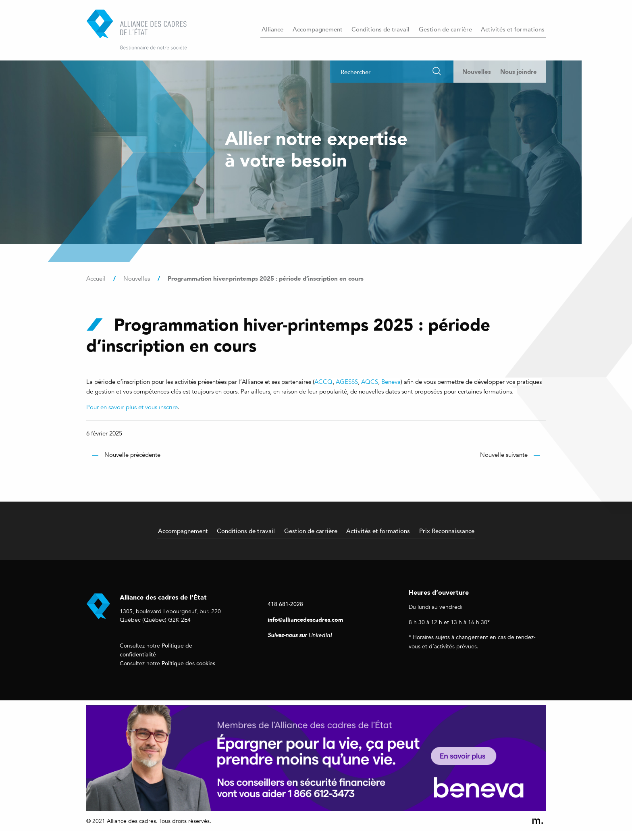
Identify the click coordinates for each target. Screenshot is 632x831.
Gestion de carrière (445, 29)
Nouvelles (476, 72)
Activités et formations (513, 29)
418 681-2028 (285, 603)
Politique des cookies (188, 663)
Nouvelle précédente (132, 454)
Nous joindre (518, 72)
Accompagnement (318, 29)
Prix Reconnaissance (446, 530)
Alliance (272, 29)
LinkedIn (319, 635)
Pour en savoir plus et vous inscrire (132, 407)
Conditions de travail (380, 29)
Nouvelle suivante (504, 454)
